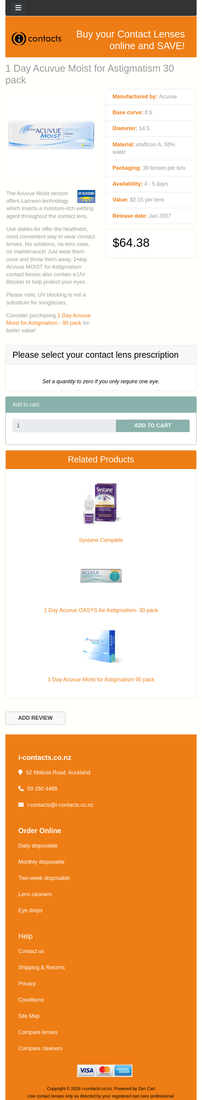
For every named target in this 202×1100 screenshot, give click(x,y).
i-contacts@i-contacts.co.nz (55, 805)
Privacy (27, 984)
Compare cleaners (40, 1048)
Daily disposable (38, 846)
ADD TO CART (152, 426)
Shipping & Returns (41, 967)
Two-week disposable (44, 878)
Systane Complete (101, 540)
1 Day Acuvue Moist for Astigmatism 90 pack (101, 680)
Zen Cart (146, 1088)
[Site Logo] (38, 38)
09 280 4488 (37, 789)
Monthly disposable (41, 862)
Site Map (29, 1016)
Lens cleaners (35, 894)
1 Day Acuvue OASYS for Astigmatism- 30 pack (101, 610)
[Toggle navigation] (18, 8)
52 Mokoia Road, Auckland (54, 773)
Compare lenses (38, 1032)
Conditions (31, 1000)
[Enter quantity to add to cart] (64, 426)
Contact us (31, 951)
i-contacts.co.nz (97, 1088)
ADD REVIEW (35, 718)
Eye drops (30, 910)
